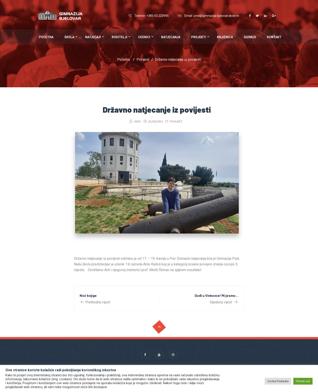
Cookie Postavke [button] (278, 381)
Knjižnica (225, 37)
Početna (46, 37)
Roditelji (119, 37)
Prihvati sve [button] (303, 381)
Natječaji (93, 37)
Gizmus (250, 37)
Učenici (144, 37)
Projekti (198, 37)
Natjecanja (170, 37)
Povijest (176, 121)
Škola (69, 37)
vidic (137, 121)
